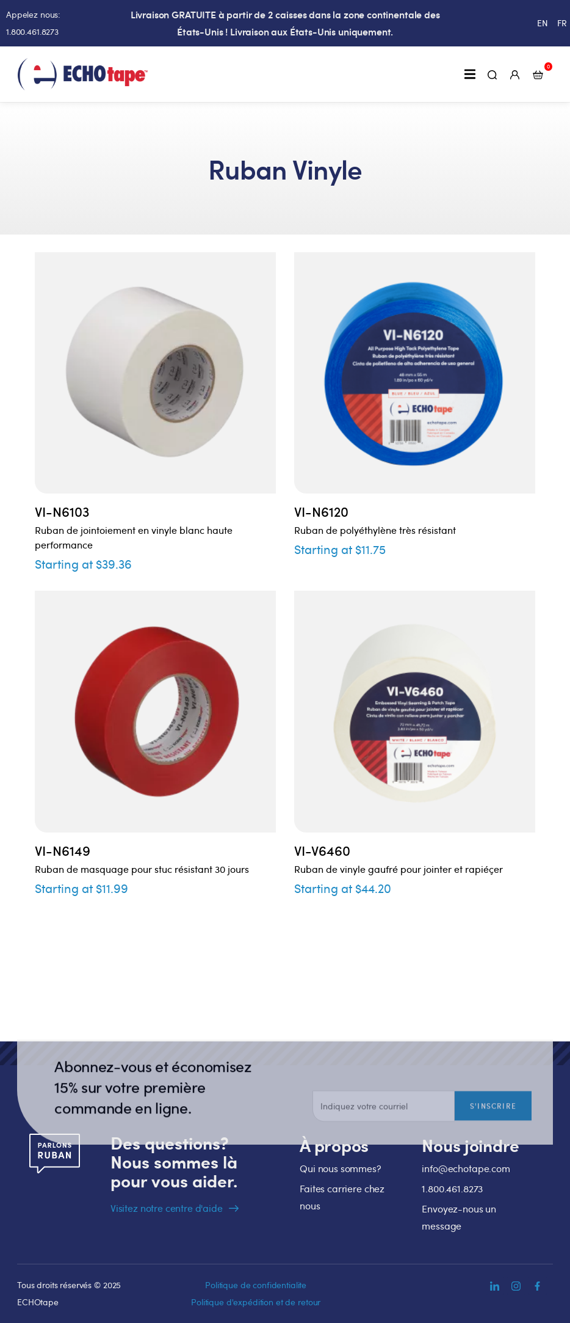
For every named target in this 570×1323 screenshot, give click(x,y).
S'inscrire (493, 1141)
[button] (469, 74)
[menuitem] (542, 23)
